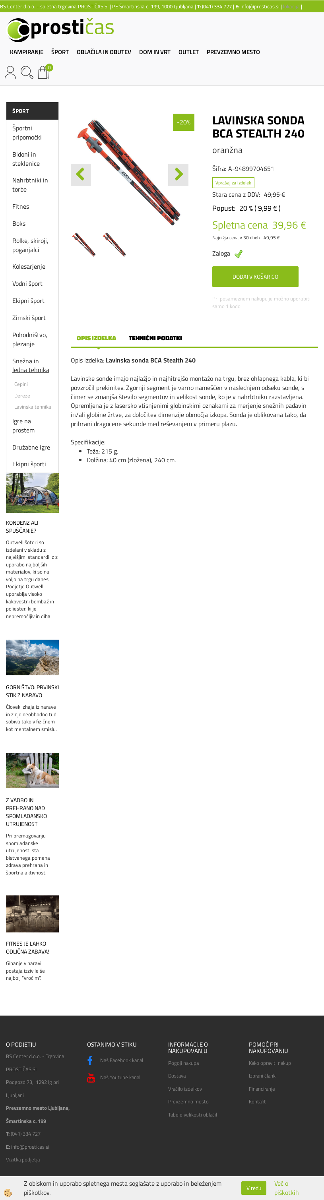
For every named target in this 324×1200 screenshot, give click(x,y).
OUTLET (188, 51)
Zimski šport (29, 317)
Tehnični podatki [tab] (155, 338)
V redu (253, 1188)
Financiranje (262, 1089)
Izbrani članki (263, 1076)
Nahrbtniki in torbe (30, 184)
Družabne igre (31, 447)
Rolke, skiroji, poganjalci (30, 245)
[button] (178, 175)
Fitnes (20, 206)
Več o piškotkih (286, 1188)
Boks (18, 223)
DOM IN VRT (155, 51)
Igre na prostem (23, 425)
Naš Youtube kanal (113, 1078)
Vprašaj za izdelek (233, 182)
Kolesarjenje (28, 266)
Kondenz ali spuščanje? (22, 527)
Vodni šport (27, 283)
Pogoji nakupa (183, 1063)
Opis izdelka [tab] (96, 338)
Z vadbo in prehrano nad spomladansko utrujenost (26, 812)
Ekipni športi (29, 464)
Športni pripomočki (27, 132)
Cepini (21, 384)
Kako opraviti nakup (270, 1063)
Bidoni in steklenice (26, 158)
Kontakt (257, 1101)
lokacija (291, 6)
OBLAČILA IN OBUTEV (104, 51)
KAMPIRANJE (26, 51)
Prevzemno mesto (188, 1101)
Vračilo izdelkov (185, 1089)
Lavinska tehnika (32, 407)
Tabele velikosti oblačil (192, 1115)
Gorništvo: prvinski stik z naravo (32, 691)
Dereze (22, 395)
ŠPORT (60, 51)
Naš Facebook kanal (115, 1061)
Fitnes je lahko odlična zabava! (27, 948)
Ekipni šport (28, 300)
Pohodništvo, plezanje (29, 339)
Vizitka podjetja (23, 1159)
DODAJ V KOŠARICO (255, 276)
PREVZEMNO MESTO (233, 51)
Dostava (177, 1076)
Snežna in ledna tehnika (30, 365)
